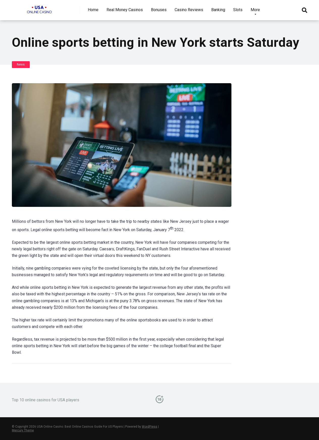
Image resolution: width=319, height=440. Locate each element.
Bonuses (159, 9)
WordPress (149, 426)
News (21, 64)
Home (93, 9)
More (255, 9)
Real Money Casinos (125, 9)
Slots (238, 9)
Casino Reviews (189, 9)
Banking (218, 9)
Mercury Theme (23, 430)
